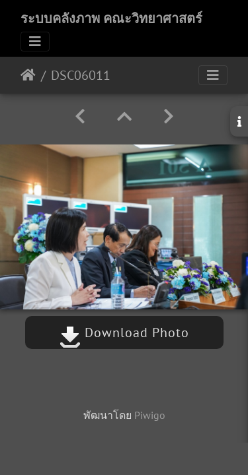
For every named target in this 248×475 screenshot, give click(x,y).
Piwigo (149, 415)
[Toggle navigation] (35, 41)
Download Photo (124, 332)
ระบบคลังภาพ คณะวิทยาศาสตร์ (111, 18)
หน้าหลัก (28, 75)
